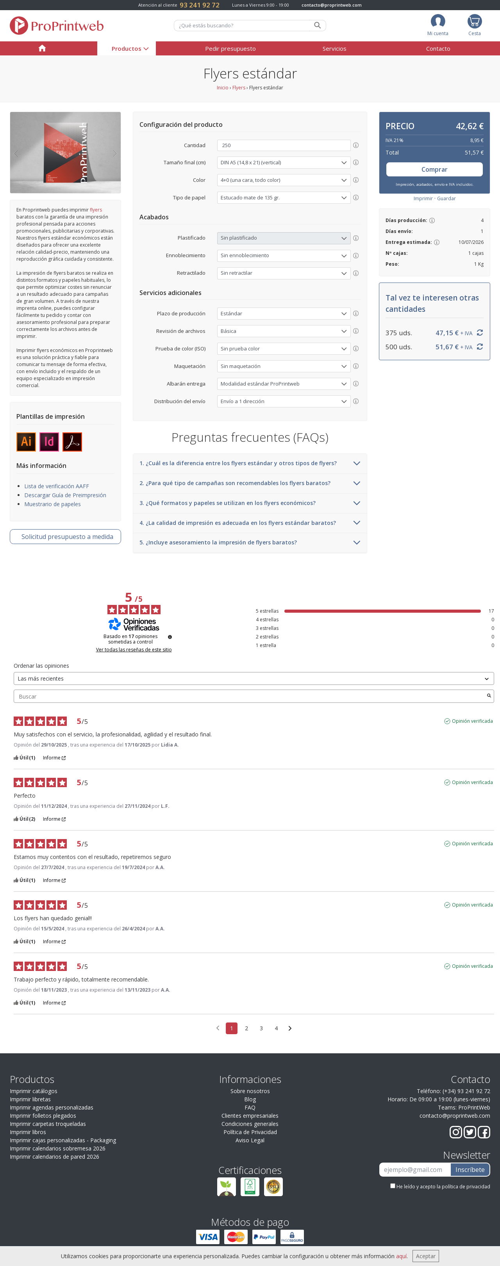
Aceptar (426, 1256)
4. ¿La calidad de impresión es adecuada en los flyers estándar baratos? (250, 523)
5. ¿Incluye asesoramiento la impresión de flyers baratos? (250, 542)
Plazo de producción (181, 313)
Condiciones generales (250, 1123)
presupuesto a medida (67, 536)
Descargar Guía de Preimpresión (65, 495)
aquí (401, 1256)
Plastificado (191, 237)
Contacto (438, 48)
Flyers (238, 87)
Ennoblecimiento (185, 255)
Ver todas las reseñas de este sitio (134, 650)
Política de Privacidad (250, 1132)
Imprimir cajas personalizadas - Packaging (63, 1140)
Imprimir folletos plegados (43, 1115)
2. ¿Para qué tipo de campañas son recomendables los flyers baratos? (250, 483)
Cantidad (194, 145)
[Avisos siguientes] (290, 1028)
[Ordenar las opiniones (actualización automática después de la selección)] (254, 678)
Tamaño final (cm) (184, 162)
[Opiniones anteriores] (217, 1027)
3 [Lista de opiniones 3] (261, 1028)
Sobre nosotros (250, 1091)
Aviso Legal (250, 1140)
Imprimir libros (28, 1132)
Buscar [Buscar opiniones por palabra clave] (250, 696)
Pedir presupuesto (230, 48)
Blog (250, 1099)
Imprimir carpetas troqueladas (48, 1123)
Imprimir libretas (30, 1099)
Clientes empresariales (250, 1115)
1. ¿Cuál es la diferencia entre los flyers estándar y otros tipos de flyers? (250, 463)
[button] (16, 153)
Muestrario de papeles (52, 504)
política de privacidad (466, 1186)
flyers (96, 209)
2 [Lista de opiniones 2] (246, 1028)
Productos (126, 48)
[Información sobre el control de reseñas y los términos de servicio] (170, 637)
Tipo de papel (189, 197)
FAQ (250, 1107)
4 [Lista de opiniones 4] (276, 1028)
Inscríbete (470, 1169)
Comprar (434, 169)
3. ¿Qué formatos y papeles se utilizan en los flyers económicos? (250, 503)
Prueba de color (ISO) (180, 348)
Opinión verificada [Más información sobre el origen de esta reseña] (472, 721)
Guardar (446, 198)
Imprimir (423, 198)
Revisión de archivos (180, 330)
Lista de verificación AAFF (56, 486)
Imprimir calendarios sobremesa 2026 (57, 1148)
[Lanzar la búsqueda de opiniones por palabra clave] (489, 696)
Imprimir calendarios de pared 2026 (54, 1156)
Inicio (223, 87)
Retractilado (191, 272)
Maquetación (189, 366)
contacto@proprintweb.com (332, 5)
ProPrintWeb (474, 1107)
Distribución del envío (179, 401)
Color (199, 179)
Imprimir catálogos (33, 1091)
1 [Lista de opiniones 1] (231, 1028)
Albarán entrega (186, 383)
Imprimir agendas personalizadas (51, 1107)
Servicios (334, 48)
